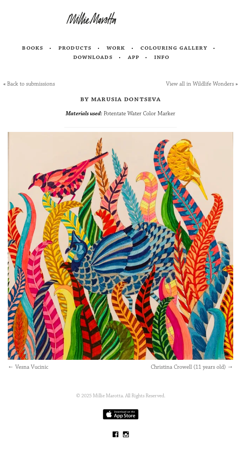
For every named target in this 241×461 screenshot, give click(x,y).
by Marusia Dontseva (120, 98)
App (133, 57)
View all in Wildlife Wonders (200, 83)
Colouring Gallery (173, 48)
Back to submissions (31, 83)
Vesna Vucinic (28, 367)
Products (75, 48)
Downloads (93, 57)
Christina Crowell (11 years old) (192, 367)
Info (162, 57)
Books (32, 48)
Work (116, 48)
